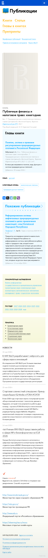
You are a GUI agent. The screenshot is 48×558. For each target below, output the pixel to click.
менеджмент (10, 293)
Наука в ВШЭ (32, 43)
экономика (35, 293)
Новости (7, 347)
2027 (16, 306)
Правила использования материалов (15, 43)
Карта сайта (7, 552)
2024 (29, 306)
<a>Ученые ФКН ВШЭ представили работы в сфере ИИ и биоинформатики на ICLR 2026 (24, 433)
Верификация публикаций (11, 39)
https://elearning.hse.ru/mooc (15, 522)
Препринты (11, 31)
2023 (33, 306)
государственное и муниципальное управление (23, 285)
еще (24, 309)
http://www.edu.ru (10, 513)
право (17, 293)
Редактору (42, 555)
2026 (20, 306)
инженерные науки (28, 288)
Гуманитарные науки (15, 325)
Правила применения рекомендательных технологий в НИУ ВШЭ (23, 547)
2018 (20, 309)
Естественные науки (15, 328)
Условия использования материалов (16, 539)
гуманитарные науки (12, 288)
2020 (11, 309)
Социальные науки (15, 336)
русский (12, 178)
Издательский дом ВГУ (10, 124)
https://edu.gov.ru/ (10, 504)
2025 (24, 306)
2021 (7, 309)
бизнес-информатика (13, 282)
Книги (7, 20)
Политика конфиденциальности (14, 543)
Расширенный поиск (29, 39)
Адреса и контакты (26, 535)
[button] (12, 210)
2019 (16, 309)
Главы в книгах (14, 26)
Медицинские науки (15, 331)
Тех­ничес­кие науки (15, 338)
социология (25, 293)
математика (34, 290)
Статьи (20, 20)
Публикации (23, 10)
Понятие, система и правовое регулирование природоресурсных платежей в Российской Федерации (22, 145)
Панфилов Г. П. (10, 231)
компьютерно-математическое (17, 290)
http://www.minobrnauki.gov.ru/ (15, 495)
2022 (37, 306)
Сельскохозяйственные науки (19, 333)
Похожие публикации (22, 206)
